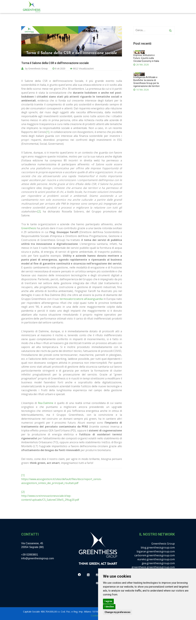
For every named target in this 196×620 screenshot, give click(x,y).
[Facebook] (79, 575)
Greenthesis (28, 228)
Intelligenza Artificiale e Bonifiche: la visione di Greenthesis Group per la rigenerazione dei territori (146, 86)
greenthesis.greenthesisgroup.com (153, 567)
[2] (39, 211)
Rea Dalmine (45, 403)
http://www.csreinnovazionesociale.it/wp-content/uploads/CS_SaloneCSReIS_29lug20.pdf (50, 497)
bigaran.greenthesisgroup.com (156, 551)
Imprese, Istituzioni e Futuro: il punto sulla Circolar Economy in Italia (146, 62)
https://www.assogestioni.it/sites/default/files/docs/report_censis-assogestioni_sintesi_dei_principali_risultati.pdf (61, 481)
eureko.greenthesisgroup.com (156, 559)
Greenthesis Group (163, 543)
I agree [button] (108, 601)
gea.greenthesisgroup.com (158, 563)
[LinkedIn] (88, 575)
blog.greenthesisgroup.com (158, 547)
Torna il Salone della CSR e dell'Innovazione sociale (55, 63)
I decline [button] (109, 606)
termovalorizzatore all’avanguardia (81, 299)
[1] (47, 132)
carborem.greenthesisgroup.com (154, 555)
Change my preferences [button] (117, 612)
